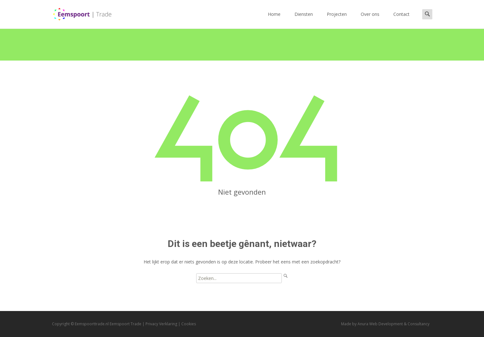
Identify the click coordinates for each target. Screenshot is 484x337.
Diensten (303, 20)
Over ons (370, 20)
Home (274, 20)
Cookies (188, 324)
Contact (401, 20)
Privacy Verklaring (161, 324)
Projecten (337, 20)
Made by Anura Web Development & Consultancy (385, 324)
